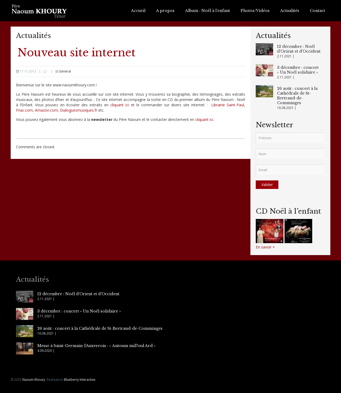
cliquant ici (119, 104)
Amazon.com (46, 110)
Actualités (289, 10)
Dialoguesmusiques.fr (78, 110)
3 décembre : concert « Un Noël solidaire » (298, 70)
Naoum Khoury (33, 379)
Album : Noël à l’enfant (207, 10)
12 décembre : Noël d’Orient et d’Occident (298, 49)
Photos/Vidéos (255, 10)
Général (65, 71)
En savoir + (265, 247)
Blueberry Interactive (79, 379)
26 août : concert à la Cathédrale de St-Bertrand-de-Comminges (297, 95)
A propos (165, 10)
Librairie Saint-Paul (227, 104)
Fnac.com (24, 110)
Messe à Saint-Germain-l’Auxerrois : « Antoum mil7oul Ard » (96, 345)
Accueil (138, 10)
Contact (317, 10)
